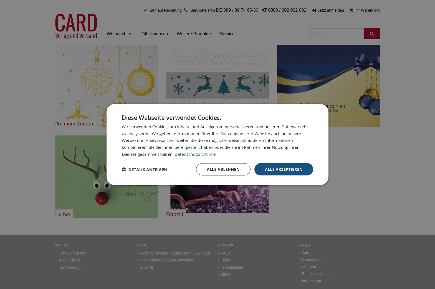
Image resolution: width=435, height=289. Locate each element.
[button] (144, 169)
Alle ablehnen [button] (223, 169)
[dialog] (217, 144)
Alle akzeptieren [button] (284, 169)
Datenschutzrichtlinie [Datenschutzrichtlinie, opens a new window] (195, 154)
